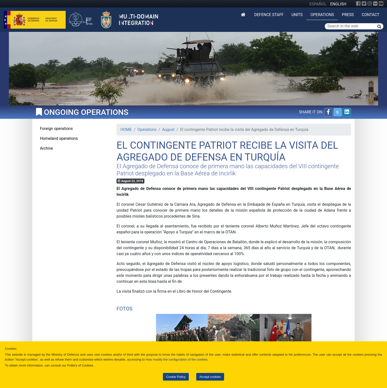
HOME (126, 129)
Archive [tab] (46, 148)
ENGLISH (338, 4)
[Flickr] (375, 4)
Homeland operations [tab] (59, 138)
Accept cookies (210, 377)
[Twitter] (364, 4)
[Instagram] (370, 4)
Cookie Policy (175, 377)
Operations (322, 14)
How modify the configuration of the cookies (177, 359)
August (168, 129)
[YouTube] (381, 4)
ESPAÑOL (318, 4)
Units (297, 14)
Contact (370, 14)
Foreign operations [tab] (56, 128)
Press (348, 14)
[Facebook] (358, 4)
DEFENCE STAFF (269, 14)
